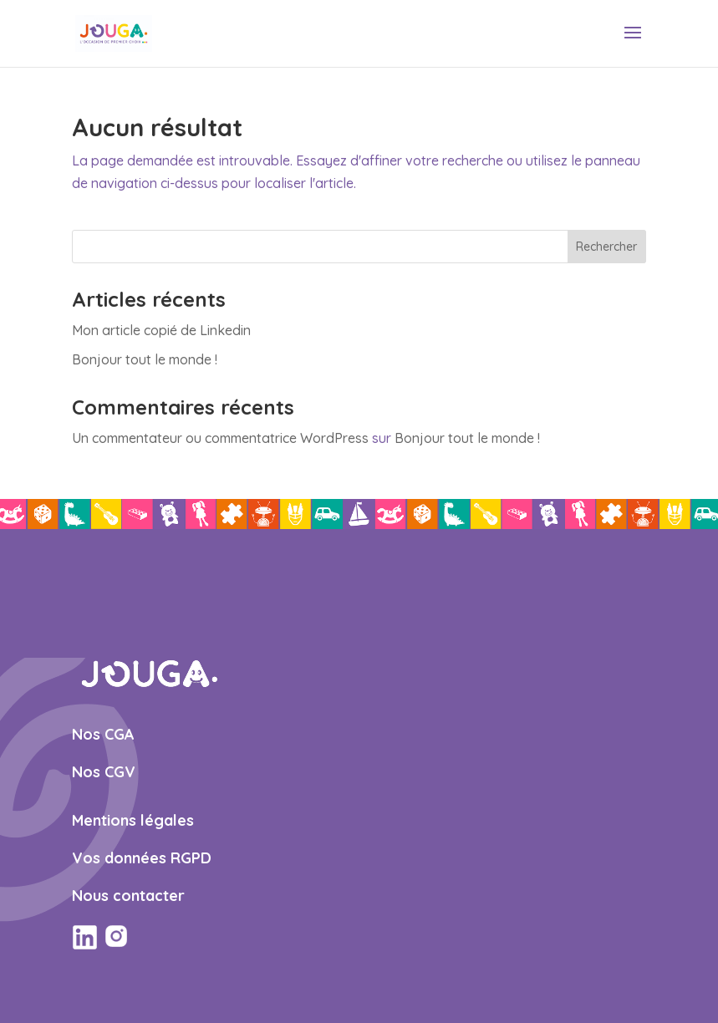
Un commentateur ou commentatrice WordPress (220, 438)
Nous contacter (128, 895)
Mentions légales (133, 820)
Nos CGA (103, 734)
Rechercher (606, 246)
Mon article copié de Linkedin (161, 330)
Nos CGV (103, 771)
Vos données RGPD (141, 858)
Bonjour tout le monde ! (144, 359)
